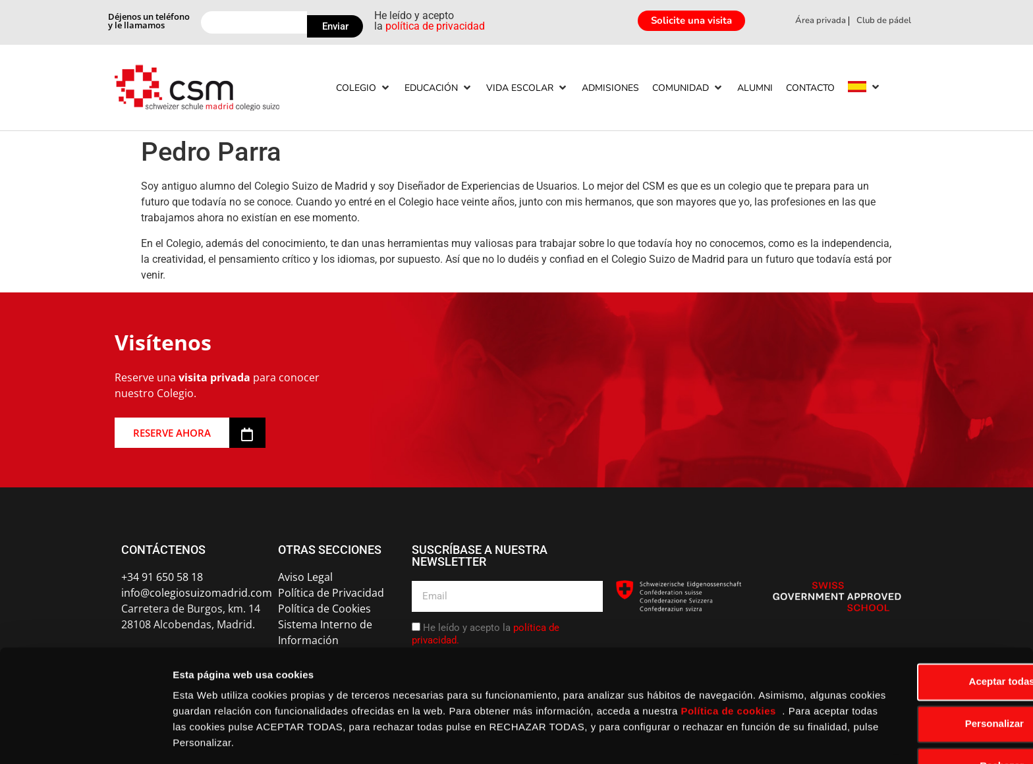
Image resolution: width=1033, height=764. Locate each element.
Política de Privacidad (331, 593)
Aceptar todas (923, 640)
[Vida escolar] (527, 88)
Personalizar (923, 682)
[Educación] (439, 88)
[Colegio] (363, 88)
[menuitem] (857, 86)
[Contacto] (810, 88)
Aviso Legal (305, 577)
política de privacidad (435, 26)
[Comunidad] (688, 88)
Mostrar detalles (211, 738)
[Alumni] (755, 88)
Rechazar (923, 724)
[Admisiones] (610, 88)
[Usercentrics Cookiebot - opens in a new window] (85, 738)
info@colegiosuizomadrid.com (196, 593)
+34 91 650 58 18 (162, 577)
